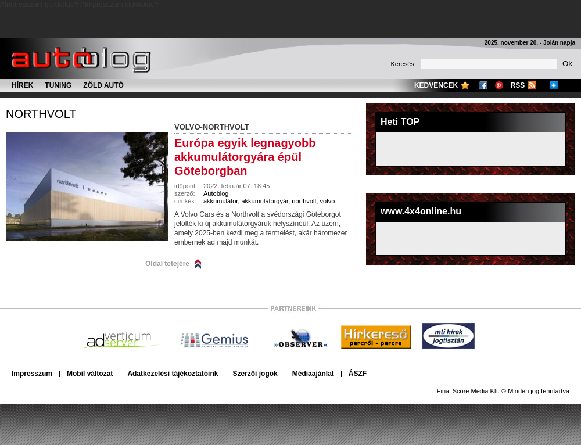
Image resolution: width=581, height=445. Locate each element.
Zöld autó (103, 85)
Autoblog (215, 193)
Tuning (58, 85)
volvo (327, 201)
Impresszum (32, 373)
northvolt (41, 113)
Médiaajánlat (313, 373)
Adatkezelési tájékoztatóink (172, 373)
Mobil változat (90, 373)
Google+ (499, 85)
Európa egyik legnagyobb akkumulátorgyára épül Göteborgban (244, 157)
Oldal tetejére (167, 264)
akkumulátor (220, 201)
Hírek (22, 85)
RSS (518, 85)
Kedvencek (436, 85)
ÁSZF (358, 373)
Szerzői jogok (254, 373)
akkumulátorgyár (264, 201)
